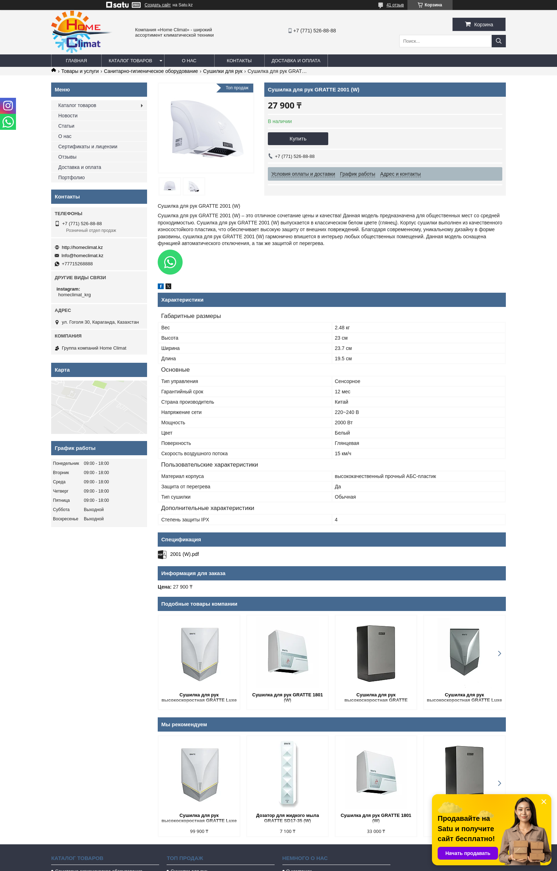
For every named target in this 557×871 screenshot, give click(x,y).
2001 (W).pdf (184, 554)
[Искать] (499, 41)
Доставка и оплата (296, 60)
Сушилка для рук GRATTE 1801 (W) (287, 697)
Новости (67, 115)
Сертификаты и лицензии (87, 146)
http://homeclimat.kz (82, 247)
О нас (189, 60)
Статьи (66, 126)
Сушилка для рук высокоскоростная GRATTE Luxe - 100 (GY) (464, 698)
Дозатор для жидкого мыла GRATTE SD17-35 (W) (287, 818)
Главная (76, 60)
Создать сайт (158, 4)
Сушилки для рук (223, 71)
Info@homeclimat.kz (82, 255)
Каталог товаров (130, 60)
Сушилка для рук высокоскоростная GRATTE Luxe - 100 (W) (199, 698)
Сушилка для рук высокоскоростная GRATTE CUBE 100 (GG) (375, 698)
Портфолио (71, 177)
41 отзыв (395, 4)
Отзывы (67, 157)
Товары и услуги (80, 71)
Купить (298, 139)
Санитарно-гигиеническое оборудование (151, 71)
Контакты (239, 60)
